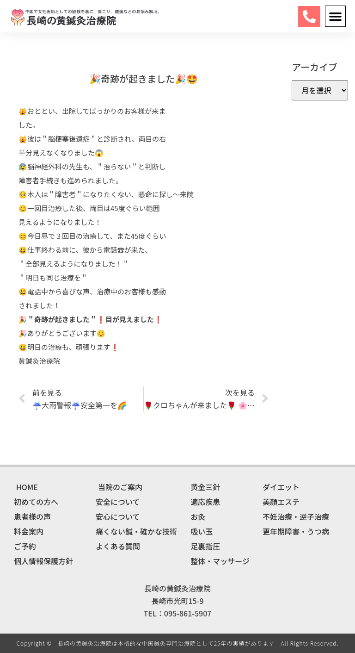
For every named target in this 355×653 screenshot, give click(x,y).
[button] (335, 16)
